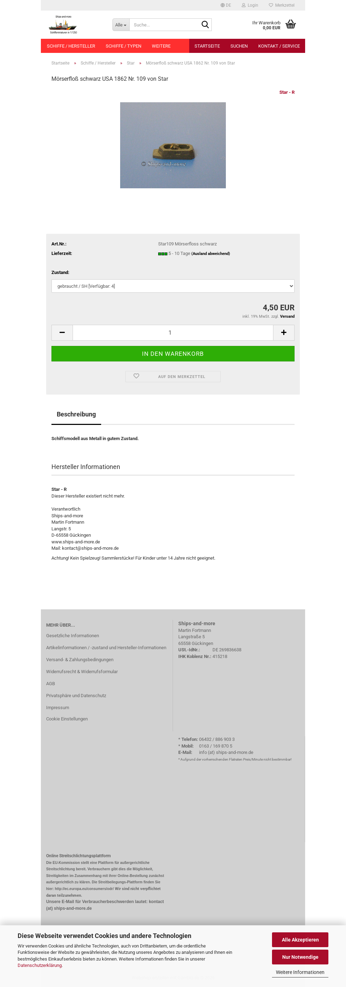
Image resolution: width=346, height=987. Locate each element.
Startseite (207, 46)
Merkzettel (282, 5)
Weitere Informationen (300, 972)
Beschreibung (76, 414)
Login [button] (250, 5)
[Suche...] (120, 24)
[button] (225, 5)
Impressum (57, 707)
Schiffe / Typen (123, 46)
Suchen (239, 46)
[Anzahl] (173, 333)
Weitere (161, 46)
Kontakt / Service (279, 46)
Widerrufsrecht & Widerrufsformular (82, 671)
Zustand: (60, 272)
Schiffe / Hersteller (71, 46)
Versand (287, 316)
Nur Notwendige (300, 957)
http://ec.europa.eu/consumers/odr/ (84, 889)
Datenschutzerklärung (40, 965)
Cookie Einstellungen (67, 718)
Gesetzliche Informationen (72, 635)
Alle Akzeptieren (300, 940)
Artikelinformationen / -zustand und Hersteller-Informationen (106, 647)
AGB (50, 683)
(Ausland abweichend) (210, 253)
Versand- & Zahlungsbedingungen (79, 659)
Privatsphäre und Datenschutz (76, 695)
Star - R (287, 92)
